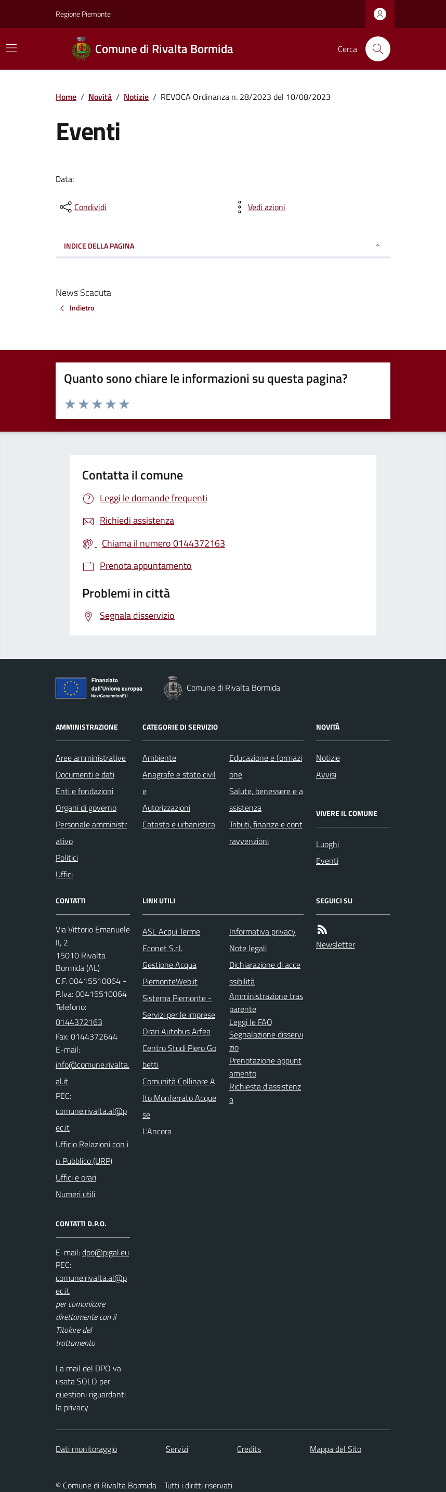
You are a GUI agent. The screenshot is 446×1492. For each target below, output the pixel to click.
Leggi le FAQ (250, 1022)
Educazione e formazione (265, 766)
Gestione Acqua (169, 964)
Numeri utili (75, 1194)
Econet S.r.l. (162, 948)
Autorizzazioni (166, 807)
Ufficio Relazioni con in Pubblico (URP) (92, 1152)
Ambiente (159, 757)
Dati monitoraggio (86, 1449)
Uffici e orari (76, 1177)
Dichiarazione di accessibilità (264, 973)
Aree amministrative (91, 757)
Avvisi (326, 774)
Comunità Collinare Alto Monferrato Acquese (179, 1098)
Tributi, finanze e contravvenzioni (266, 832)
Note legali (248, 948)
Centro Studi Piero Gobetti (179, 1056)
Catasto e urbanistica (178, 824)
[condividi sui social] (82, 207)
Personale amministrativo (91, 832)
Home (66, 96)
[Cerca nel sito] (373, 48)
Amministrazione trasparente (266, 1002)
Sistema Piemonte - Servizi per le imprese (178, 1006)
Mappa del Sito (335, 1449)
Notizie (136, 96)
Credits (249, 1449)
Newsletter (335, 944)
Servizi (177, 1449)
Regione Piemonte (83, 13)
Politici (67, 857)
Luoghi (327, 844)
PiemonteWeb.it (170, 981)
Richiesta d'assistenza (265, 1093)
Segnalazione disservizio (266, 1041)
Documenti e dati (85, 774)
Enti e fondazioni (84, 791)
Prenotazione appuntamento (265, 1067)
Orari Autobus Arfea (176, 1031)
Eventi (327, 860)
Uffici (64, 874)
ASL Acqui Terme (171, 931)
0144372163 (79, 1022)
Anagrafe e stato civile (179, 782)
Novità (100, 96)
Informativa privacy (262, 931)
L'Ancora (157, 1131)
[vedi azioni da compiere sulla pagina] (258, 207)
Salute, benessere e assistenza (266, 799)
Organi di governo (86, 807)
